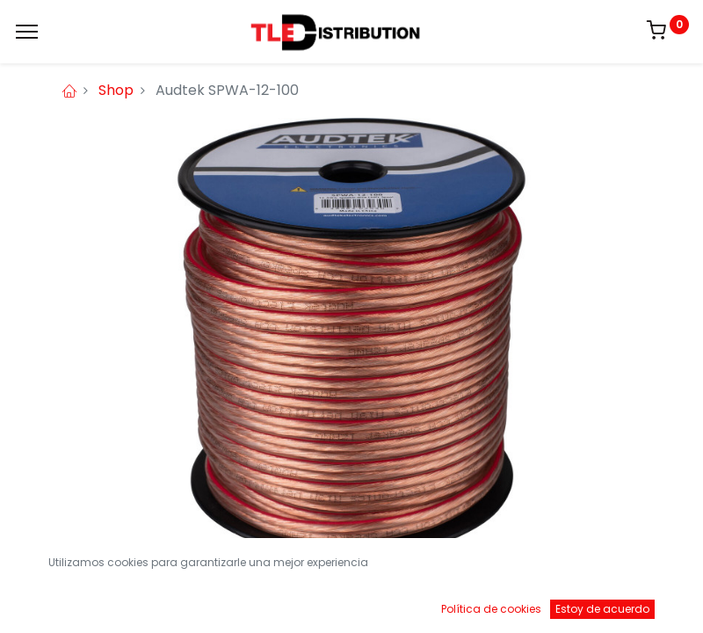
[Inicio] (58, 603)
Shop (116, 90)
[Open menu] (351, 606)
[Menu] (27, 32)
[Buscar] (204, 603)
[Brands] (498, 603)
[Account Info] (645, 603)
